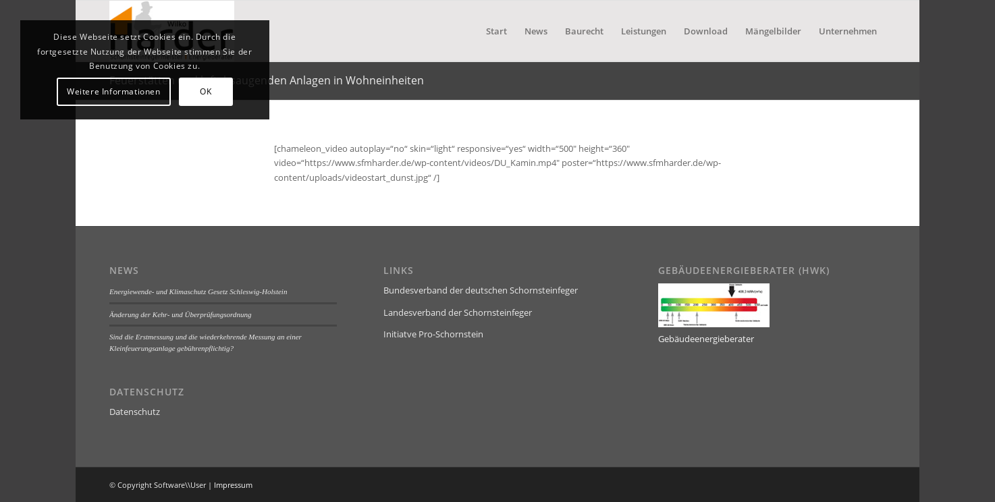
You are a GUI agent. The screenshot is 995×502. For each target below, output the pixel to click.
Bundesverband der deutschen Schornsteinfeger (480, 290)
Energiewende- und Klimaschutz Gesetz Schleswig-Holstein (198, 291)
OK (205, 91)
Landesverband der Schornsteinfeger (457, 312)
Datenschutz (134, 412)
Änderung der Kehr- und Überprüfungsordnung (180, 314)
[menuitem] (496, 31)
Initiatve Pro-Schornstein (433, 334)
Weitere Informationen (114, 91)
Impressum (233, 485)
